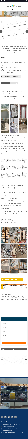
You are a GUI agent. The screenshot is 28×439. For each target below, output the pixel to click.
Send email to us (6, 76)
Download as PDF (17, 76)
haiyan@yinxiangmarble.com (9, 431)
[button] (27, 31)
